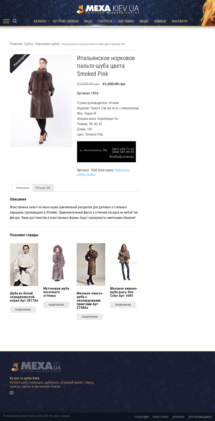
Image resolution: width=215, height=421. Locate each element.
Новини (160, 21)
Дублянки (178, 417)
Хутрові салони (65, 21)
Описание (22, 187)
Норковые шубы (47, 44)
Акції (88, 21)
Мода (143, 21)
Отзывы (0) (42, 187)
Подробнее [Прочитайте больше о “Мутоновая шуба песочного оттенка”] (56, 304)
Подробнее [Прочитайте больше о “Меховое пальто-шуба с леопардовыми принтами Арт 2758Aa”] (90, 316)
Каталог (40, 21)
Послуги (105, 21)
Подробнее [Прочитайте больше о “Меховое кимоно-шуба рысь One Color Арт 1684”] (123, 304)
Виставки (126, 21)
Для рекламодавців (200, 417)
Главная (16, 44)
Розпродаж (142, 417)
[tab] (22, 188)
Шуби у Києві (160, 417)
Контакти (179, 21)
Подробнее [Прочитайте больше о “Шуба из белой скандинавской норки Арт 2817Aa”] (23, 309)
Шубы (28, 44)
